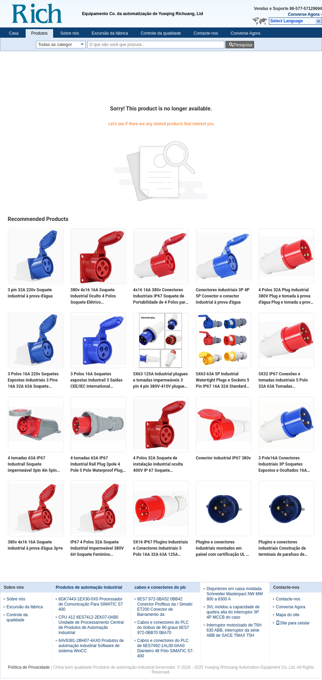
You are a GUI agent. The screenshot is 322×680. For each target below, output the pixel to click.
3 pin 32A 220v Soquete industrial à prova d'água (30, 293)
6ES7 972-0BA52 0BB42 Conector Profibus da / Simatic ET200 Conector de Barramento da (165, 607)
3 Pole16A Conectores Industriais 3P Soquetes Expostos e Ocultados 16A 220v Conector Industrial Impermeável (283, 464)
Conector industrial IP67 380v (223, 458)
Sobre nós (69, 33)
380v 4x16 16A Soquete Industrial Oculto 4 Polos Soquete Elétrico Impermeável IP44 (93, 296)
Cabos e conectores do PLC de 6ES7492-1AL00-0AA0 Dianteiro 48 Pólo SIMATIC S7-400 (165, 648)
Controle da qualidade (161, 33)
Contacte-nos (206, 33)
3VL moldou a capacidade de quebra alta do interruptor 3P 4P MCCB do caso (233, 612)
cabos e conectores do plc (160, 587)
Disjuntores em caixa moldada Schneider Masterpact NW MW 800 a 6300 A (235, 593)
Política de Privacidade (29, 667)
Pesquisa (242, 44)
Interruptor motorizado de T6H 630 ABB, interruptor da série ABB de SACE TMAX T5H (234, 630)
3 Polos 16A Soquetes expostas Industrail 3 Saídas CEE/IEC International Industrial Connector (97, 380)
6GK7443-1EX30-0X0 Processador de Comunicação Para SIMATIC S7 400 (91, 604)
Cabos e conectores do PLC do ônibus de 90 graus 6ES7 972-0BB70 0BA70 (163, 627)
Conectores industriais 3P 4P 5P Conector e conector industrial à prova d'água (223, 296)
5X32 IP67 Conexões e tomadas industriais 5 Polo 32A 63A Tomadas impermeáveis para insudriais (286, 380)
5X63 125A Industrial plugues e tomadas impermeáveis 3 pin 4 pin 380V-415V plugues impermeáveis (160, 380)
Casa (13, 33)
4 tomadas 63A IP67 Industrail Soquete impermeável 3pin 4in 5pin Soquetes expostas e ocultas (34, 464)
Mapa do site (287, 614)
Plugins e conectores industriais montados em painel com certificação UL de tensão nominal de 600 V (223, 549)
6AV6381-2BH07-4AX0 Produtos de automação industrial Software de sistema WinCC (91, 645)
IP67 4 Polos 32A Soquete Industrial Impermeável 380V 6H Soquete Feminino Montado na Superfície (97, 549)
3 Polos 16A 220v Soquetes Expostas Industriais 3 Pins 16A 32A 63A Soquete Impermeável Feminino (33, 380)
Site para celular (293, 623)
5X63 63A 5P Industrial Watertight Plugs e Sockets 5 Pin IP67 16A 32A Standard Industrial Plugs (222, 380)
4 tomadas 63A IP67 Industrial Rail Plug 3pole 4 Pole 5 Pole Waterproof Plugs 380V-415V (98, 464)
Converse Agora (303, 14)
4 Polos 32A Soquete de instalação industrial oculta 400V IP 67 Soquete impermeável (158, 464)
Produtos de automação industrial (89, 587)
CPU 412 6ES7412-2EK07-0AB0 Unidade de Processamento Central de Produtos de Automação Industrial (91, 625)
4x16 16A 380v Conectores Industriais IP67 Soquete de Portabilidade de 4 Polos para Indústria (160, 296)
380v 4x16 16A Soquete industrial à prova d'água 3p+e (35, 545)
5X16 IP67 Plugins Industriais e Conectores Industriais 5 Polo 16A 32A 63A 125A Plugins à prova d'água (160, 549)
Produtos (39, 33)
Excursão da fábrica (110, 33)
